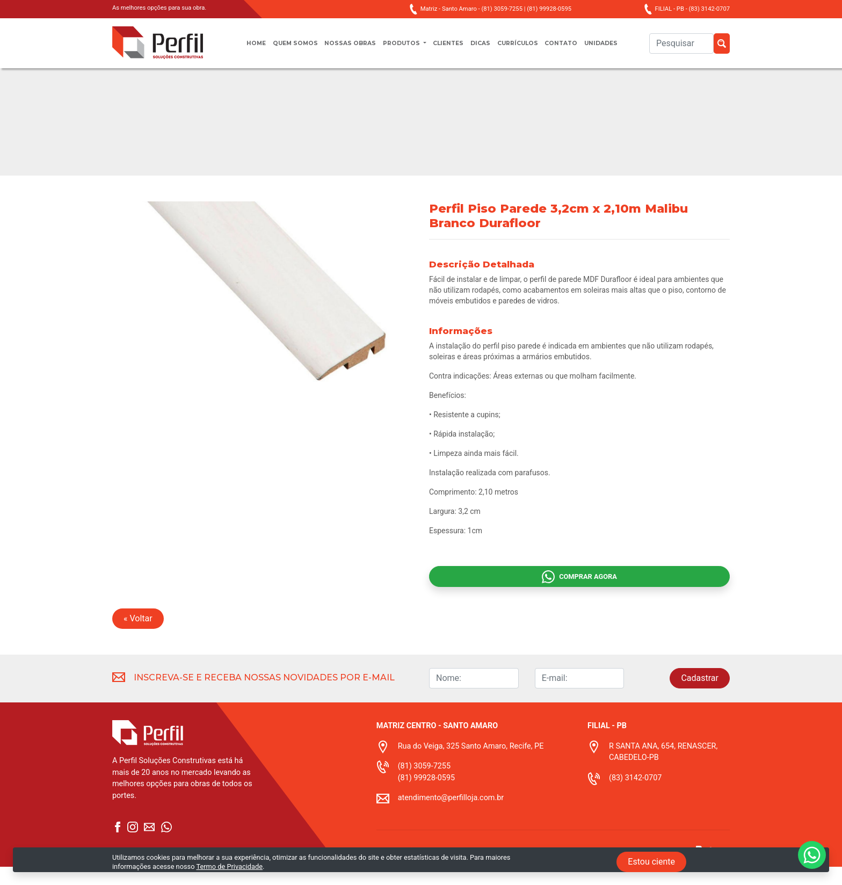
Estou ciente (651, 862)
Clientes (449, 49)
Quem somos (280, 49)
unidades (620, 49)
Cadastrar (699, 696)
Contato (575, 49)
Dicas (484, 49)
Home (236, 49)
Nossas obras (340, 49)
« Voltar (138, 637)
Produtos (397, 49)
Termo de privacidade (410, 878)
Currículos (526, 49)
